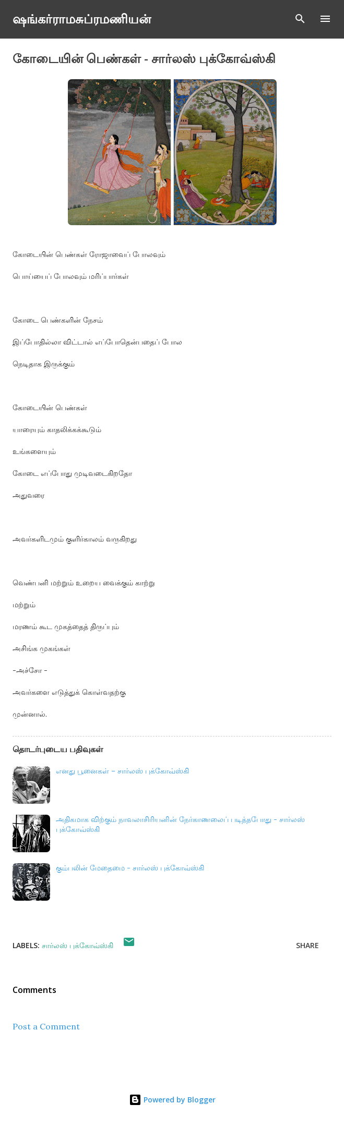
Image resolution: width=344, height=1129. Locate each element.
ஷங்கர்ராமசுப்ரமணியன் (82, 18)
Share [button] (307, 945)
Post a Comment (46, 1026)
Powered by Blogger (172, 1100)
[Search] (300, 19)
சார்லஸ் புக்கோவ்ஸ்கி (77, 945)
